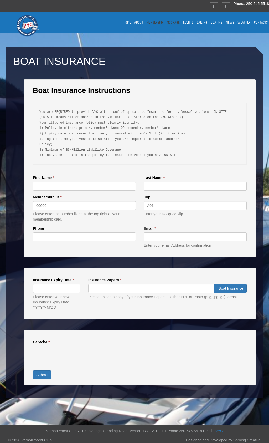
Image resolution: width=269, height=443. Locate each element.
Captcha (41, 342)
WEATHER (244, 22)
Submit (42, 375)
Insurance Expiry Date (53, 280)
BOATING (217, 22)
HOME (127, 22)
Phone (38, 228)
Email (150, 228)
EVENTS (188, 22)
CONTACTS (261, 22)
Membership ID (47, 197)
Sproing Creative (247, 440)
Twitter (225, 6)
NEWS (230, 22)
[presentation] (73, 356)
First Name (43, 178)
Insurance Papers (104, 280)
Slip (147, 197)
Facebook (213, 6)
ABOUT (138, 22)
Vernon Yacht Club (27, 25)
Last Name (154, 178)
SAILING (202, 22)
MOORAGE (173, 22)
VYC (219, 431)
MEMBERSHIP (155, 22)
